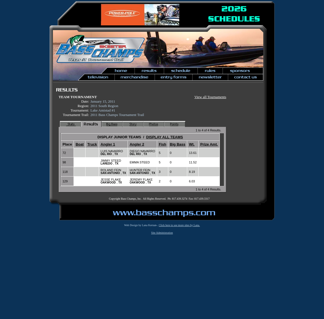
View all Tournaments (210, 97)
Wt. (191, 144)
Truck (92, 144)
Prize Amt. (209, 144)
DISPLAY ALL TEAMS (164, 137)
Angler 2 (137, 144)
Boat (79, 144)
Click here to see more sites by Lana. (179, 225)
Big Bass (178, 144)
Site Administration (162, 232)
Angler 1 (108, 144)
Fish (162, 144)
